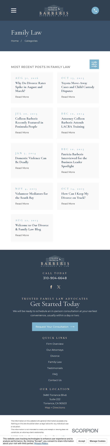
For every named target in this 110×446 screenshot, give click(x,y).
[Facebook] (51, 287)
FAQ (55, 374)
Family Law (55, 362)
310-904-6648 (55, 278)
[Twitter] (58, 287)
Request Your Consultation (55, 327)
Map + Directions (55, 407)
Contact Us (55, 380)
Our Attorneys (54, 349)
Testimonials (55, 368)
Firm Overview (55, 343)
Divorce (54, 355)
